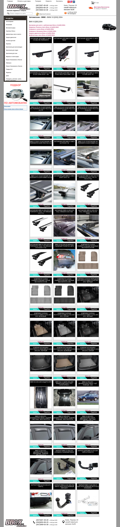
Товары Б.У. (9, 69)
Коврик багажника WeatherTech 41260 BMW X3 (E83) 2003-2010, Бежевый (64, 349)
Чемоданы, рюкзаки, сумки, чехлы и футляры (13, 79)
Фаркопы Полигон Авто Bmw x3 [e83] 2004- (44, 27)
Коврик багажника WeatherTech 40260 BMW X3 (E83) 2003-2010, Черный (41, 349)
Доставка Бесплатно (101, 7)
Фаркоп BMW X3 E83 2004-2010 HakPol (41, 485)
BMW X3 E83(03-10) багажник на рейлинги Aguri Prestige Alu (41, 142)
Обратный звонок (45, 14)
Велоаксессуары (10, 28)
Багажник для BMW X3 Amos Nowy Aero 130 (64, 176)
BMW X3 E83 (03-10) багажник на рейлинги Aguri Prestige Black (64, 108)
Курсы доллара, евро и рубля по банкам (13, 109)
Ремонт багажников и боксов (14, 66)
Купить (35, 69)
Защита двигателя (11, 37)
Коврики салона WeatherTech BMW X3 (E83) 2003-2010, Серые (64, 314)
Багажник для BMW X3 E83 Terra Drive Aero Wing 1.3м (64, 73)
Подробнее (47, 68)
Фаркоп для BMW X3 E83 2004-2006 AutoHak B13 (88, 451)
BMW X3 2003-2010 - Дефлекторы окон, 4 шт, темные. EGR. (87, 383)
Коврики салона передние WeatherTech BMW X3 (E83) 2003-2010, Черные (88, 280)
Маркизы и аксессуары (12, 56)
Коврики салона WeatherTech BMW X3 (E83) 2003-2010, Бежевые (40, 314)
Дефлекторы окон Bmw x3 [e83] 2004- (42, 35)
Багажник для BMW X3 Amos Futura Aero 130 (88, 73)
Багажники (9, 24)
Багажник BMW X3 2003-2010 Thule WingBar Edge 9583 (64, 211)
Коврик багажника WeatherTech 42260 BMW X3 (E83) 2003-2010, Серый (88, 349)
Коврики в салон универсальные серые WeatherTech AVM (40, 280)
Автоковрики (9, 21)
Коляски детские (10, 40)
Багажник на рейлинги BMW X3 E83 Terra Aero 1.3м (41, 73)
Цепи (7, 75)
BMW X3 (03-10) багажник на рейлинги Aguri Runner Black (41, 176)
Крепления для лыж (11, 53)
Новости (48, 1)
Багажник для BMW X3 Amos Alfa (88, 39)
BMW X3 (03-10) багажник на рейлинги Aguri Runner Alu (88, 142)
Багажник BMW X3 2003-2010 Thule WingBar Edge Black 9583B (87, 211)
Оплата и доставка (24, 1)
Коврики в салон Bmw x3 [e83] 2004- (41, 29)
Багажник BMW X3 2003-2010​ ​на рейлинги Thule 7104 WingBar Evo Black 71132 (41, 246)
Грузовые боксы (10, 31)
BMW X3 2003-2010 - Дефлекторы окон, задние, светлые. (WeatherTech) (41, 417)
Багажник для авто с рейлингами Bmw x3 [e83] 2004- (47, 25)
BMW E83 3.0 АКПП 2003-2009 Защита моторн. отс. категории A (64, 383)
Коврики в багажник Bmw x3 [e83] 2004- (42, 31)
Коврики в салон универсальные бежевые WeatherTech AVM (87, 246)
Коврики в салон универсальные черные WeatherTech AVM (64, 280)
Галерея (38, 1)
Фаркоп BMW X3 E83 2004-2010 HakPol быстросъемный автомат (64, 486)
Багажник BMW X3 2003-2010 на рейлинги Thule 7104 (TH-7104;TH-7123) (88, 177)
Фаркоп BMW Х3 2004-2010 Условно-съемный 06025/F (64, 451)
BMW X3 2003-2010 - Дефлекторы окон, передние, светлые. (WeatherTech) (88, 418)
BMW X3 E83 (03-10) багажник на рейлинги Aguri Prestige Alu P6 (40, 108)
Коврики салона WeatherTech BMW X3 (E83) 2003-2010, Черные (88, 314)
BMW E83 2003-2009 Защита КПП (41, 382)
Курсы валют (7, 106)
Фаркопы (8, 72)
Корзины (8, 43)
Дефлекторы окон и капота (13, 34)
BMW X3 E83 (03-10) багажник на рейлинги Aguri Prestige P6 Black (87, 108)
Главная (10, 1)
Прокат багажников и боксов (14, 59)
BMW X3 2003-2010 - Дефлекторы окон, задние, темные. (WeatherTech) (64, 417)
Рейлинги (8, 63)
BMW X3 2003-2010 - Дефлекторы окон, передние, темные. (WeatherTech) (41, 452)
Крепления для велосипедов (14, 47)
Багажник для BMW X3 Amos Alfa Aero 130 (64, 142)
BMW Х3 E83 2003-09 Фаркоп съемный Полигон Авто (64, 245)
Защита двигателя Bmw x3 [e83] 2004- (42, 33)
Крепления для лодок (12, 50)
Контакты (59, 1)
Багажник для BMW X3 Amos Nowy (64, 39)
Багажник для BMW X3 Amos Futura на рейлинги (41, 39)
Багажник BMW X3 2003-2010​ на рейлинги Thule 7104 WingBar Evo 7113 (41, 211)
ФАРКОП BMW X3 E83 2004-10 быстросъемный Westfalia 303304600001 (88, 486)
